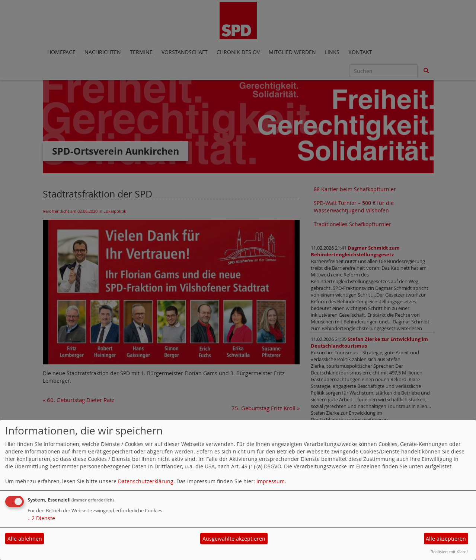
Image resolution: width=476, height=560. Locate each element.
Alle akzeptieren (446, 538)
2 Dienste (41, 518)
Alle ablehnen (24, 538)
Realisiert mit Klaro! (449, 551)
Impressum (270, 481)
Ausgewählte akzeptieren (233, 538)
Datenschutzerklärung (145, 481)
